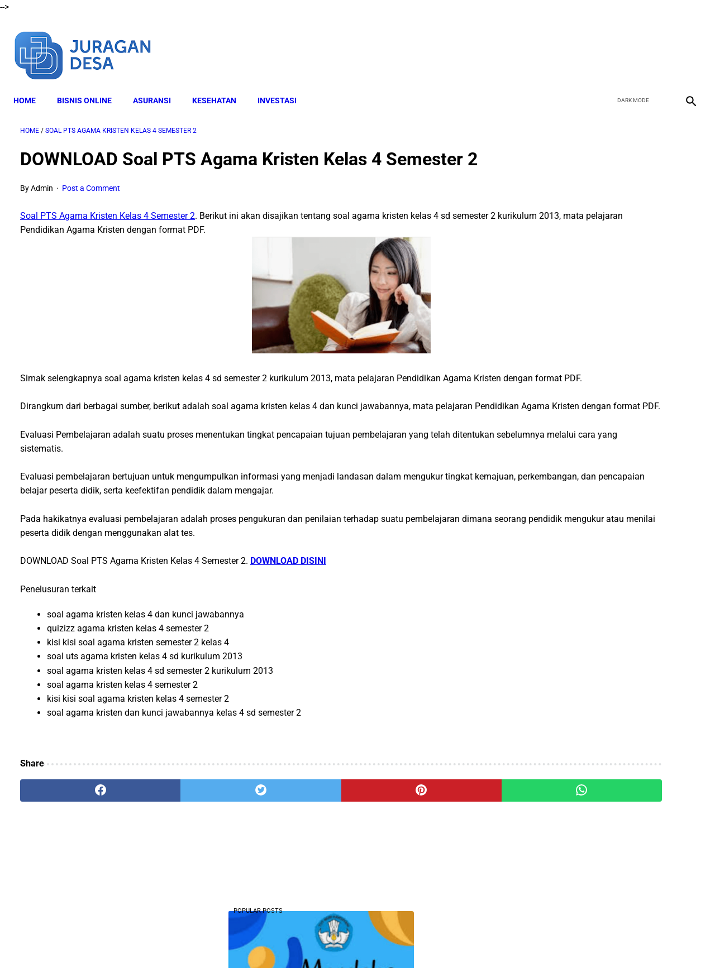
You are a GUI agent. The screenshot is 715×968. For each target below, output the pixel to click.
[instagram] (683, 43)
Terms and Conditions (334, 939)
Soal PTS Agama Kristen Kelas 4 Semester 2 (107, 234)
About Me (222, 939)
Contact (456, 939)
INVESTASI (283, 84)
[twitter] (630, 43)
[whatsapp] (416, 837)
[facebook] (604, 43)
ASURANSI (159, 84)
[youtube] (657, 43)
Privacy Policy (407, 939)
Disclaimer (267, 939)
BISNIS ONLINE (91, 84)
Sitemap (496, 939)
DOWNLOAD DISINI (288, 607)
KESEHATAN (221, 84)
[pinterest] (303, 837)
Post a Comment (91, 207)
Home (31, 84)
